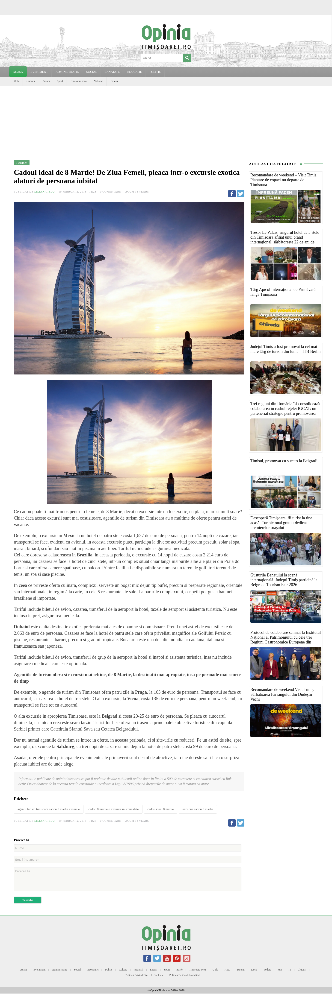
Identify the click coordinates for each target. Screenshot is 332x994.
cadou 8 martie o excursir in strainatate (114, 809)
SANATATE (112, 71)
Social (77, 969)
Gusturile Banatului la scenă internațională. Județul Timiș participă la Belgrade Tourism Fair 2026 (283, 580)
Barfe (179, 969)
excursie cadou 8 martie (197, 809)
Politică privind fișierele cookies (144, 975)
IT (290, 969)
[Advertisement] (166, 120)
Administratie (59, 969)
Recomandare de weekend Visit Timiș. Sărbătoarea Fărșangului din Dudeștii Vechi (282, 694)
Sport (60, 81)
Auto (227, 969)
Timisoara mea (78, 81)
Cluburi (302, 969)
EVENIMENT (39, 71)
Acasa (18, 71)
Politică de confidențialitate (185, 975)
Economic (93, 969)
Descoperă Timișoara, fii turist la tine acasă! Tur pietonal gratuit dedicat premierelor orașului (281, 523)
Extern (114, 81)
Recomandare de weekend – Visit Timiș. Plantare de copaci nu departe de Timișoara (283, 180)
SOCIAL (91, 71)
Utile (16, 81)
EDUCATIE (134, 71)
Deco (254, 969)
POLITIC (155, 71)
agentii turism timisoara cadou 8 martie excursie (49, 809)
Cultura (31, 81)
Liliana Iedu (44, 191)
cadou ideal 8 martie (161, 809)
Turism (46, 81)
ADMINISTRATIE (67, 71)
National (98, 81)
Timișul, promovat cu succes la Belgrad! (283, 461)
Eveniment (39, 969)
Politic (108, 969)
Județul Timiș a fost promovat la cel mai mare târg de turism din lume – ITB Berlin (285, 349)
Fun (280, 969)
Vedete (267, 969)
